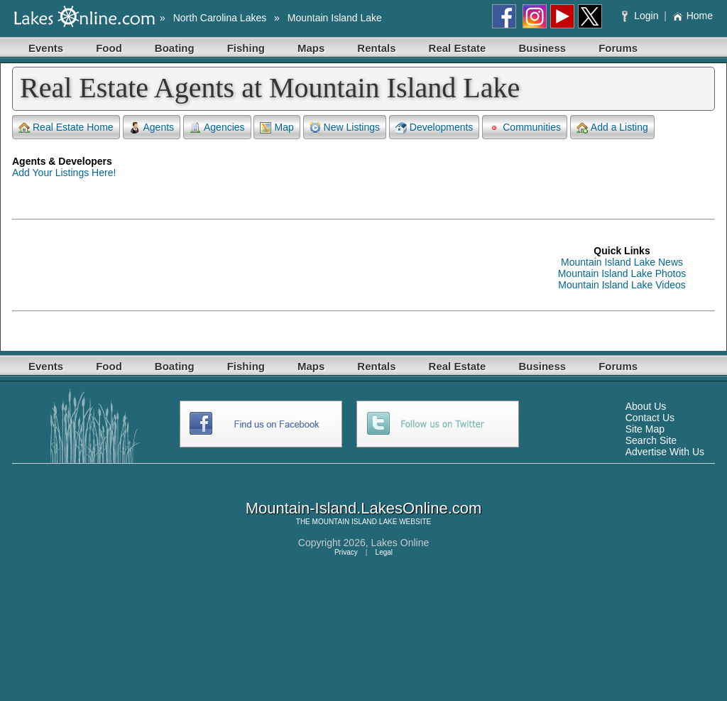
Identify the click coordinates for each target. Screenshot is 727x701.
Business (542, 48)
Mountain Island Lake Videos (622, 284)
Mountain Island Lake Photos (622, 273)
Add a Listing (612, 127)
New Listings (345, 127)
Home (692, 15)
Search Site (651, 440)
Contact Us (649, 417)
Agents (152, 127)
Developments (434, 127)
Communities (524, 127)
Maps (310, 48)
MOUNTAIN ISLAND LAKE (355, 522)
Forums (618, 48)
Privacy (346, 552)
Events (45, 48)
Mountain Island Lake (335, 17)
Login (641, 15)
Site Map (645, 429)
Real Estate (457, 48)
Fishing (246, 48)
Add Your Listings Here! (64, 172)
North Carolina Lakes (220, 17)
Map (276, 127)
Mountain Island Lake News (622, 262)
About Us (646, 406)
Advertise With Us (664, 451)
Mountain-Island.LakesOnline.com (364, 508)
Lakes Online (400, 542)
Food (109, 48)
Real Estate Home (66, 127)
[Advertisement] (270, 268)
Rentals (376, 48)
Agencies (217, 127)
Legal (384, 552)
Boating (175, 48)
